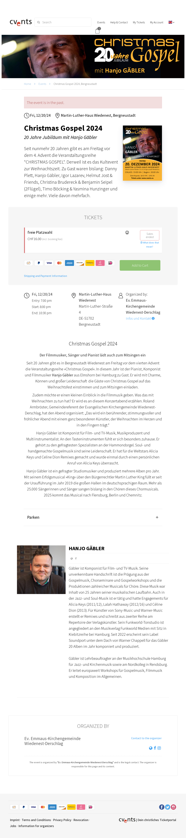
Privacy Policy (62, 820)
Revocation (80, 820)
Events (42, 84)
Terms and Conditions (36, 820)
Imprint (15, 820)
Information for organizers (36, 826)
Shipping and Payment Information (45, 276)
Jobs (13, 826)
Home (27, 84)
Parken (33, 517)
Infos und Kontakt (140, 318)
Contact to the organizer (146, 738)
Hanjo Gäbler (86, 548)
